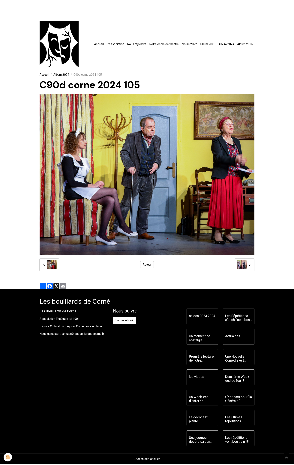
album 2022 (189, 44)
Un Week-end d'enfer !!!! (198, 400)
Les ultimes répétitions (233, 420)
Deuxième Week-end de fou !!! (237, 379)
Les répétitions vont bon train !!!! (237, 440)
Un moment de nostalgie (199, 339)
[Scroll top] (286, 457)
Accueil (99, 44)
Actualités (232, 337)
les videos (196, 377)
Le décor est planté (198, 420)
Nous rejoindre (136, 44)
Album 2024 (226, 44)
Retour (147, 265)
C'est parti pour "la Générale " (238, 400)
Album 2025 (245, 44)
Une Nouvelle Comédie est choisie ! (234, 359)
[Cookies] (8, 457)
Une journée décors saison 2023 (199, 440)
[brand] (61, 44)
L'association (115, 44)
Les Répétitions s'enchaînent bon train (237, 319)
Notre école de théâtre (164, 44)
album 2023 (207, 44)
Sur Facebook (125, 321)
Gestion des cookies (147, 459)
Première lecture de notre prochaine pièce (201, 359)
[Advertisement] (68, 8)
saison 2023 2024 (202, 317)
